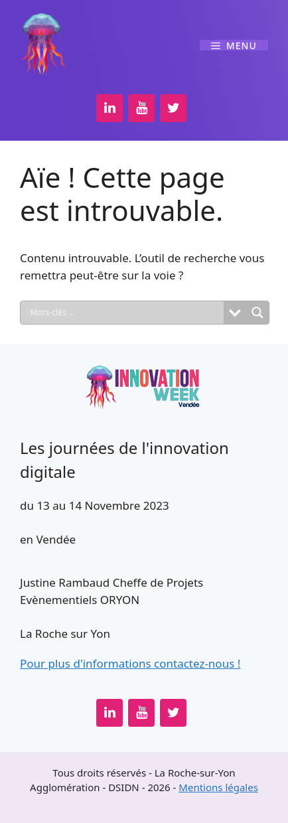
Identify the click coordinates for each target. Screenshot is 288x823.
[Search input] (125, 312)
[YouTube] (141, 108)
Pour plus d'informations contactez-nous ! (130, 663)
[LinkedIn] (109, 108)
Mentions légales (218, 787)
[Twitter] (173, 108)
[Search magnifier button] (257, 312)
